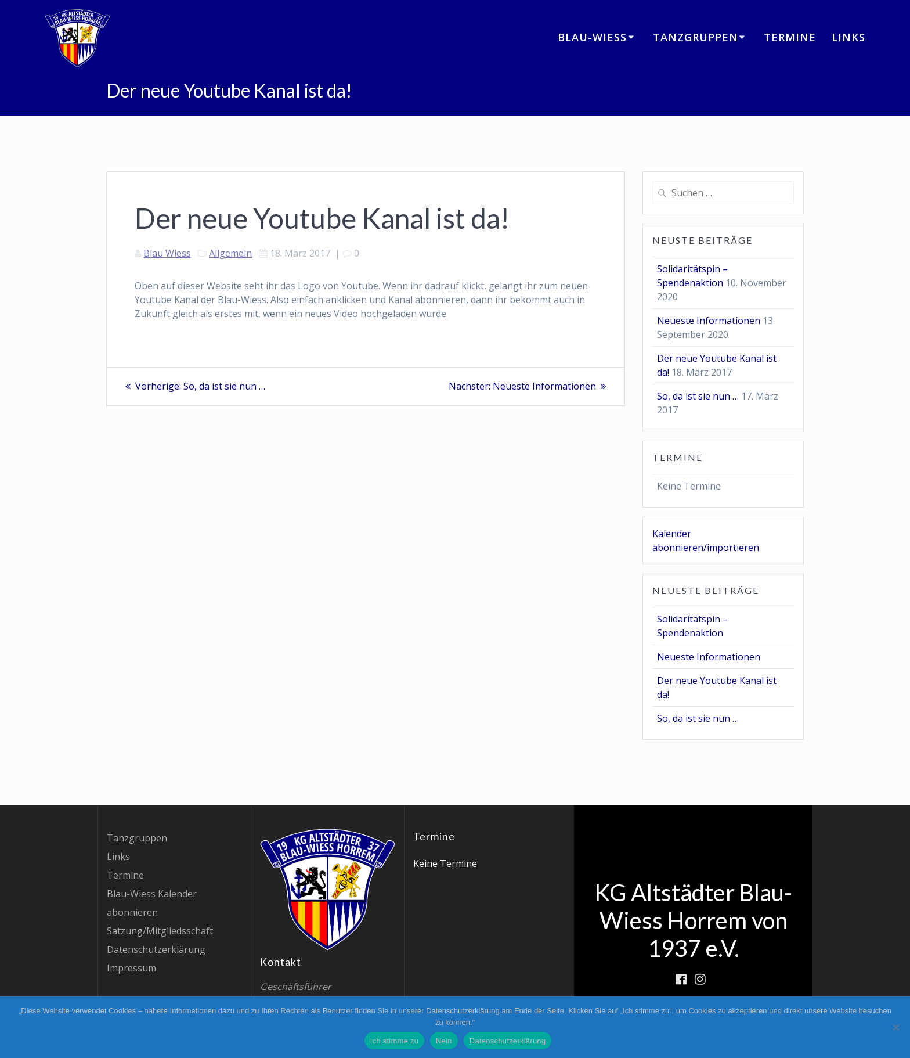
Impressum (131, 968)
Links (848, 37)
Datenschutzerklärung (156, 949)
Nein (444, 1041)
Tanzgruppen (695, 37)
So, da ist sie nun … (698, 396)
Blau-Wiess (592, 37)
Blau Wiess (167, 253)
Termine (790, 37)
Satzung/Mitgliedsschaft (160, 930)
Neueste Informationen (708, 320)
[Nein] (895, 1027)
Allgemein (230, 253)
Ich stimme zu (394, 1041)
